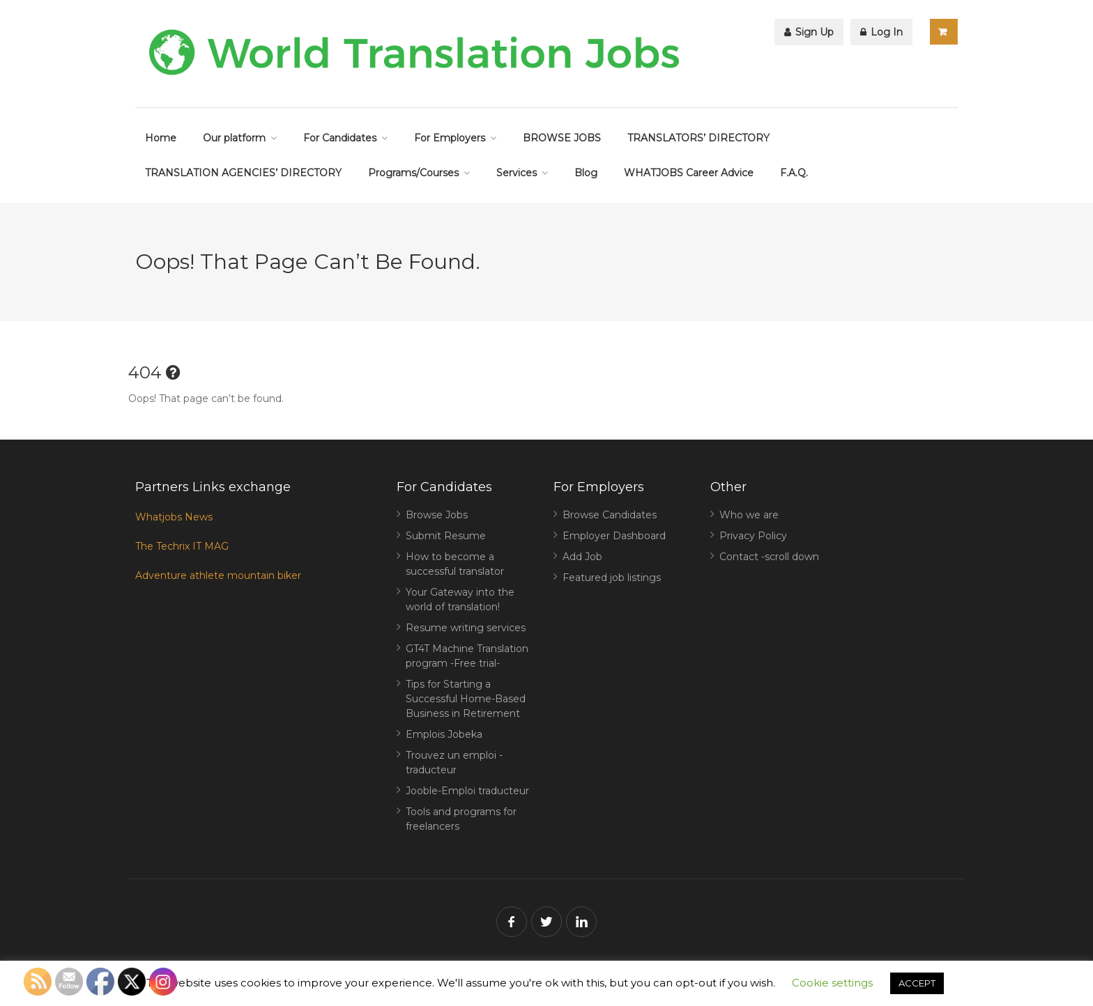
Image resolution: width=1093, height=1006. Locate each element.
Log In (881, 32)
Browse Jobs (437, 515)
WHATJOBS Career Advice (689, 173)
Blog (585, 173)
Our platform (234, 138)
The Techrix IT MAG (182, 546)
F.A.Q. (794, 173)
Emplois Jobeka (444, 734)
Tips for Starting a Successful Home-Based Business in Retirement (466, 699)
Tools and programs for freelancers (461, 819)
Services (516, 173)
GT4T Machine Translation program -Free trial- (467, 656)
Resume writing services (466, 627)
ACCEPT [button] (917, 983)
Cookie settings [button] (832, 982)
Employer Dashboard (614, 535)
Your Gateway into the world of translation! (460, 599)
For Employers (449, 138)
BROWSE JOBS (562, 138)
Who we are (749, 515)
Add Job (582, 556)
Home (160, 138)
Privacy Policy (753, 535)
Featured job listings (612, 577)
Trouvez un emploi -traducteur (454, 762)
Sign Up (809, 32)
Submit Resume (446, 535)
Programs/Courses (413, 173)
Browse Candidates (610, 515)
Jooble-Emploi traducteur (467, 790)
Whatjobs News (174, 517)
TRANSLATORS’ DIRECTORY (698, 138)
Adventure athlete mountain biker (218, 575)
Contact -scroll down (769, 556)
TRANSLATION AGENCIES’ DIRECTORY (243, 173)
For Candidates (339, 138)
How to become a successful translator (455, 564)
